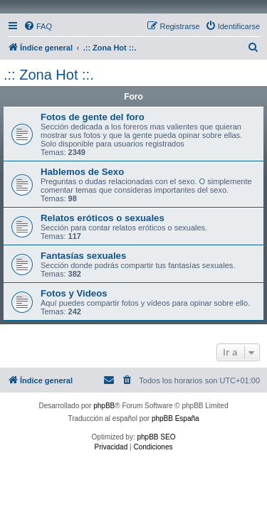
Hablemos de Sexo (82, 171)
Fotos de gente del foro (93, 117)
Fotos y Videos (74, 293)
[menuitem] (37, 26)
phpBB (104, 406)
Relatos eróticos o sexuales (102, 218)
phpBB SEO (156, 437)
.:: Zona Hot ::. (49, 74)
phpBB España (175, 418)
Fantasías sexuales (83, 255)
